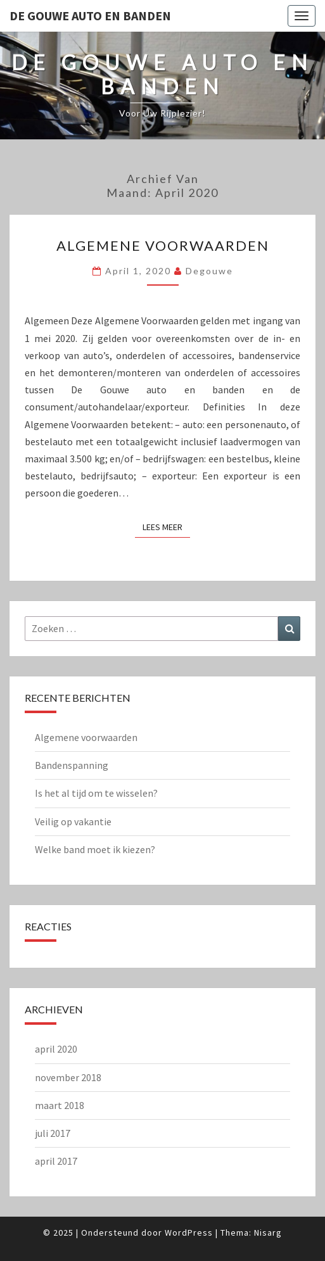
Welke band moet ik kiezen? (95, 849)
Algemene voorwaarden (162, 245)
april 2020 (56, 1048)
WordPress (189, 1232)
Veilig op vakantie (73, 821)
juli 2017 (52, 1133)
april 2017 (56, 1161)
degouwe (209, 270)
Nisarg (268, 1232)
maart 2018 (59, 1105)
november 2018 (68, 1077)
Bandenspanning (71, 765)
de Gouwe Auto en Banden (90, 15)
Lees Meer (166, 526)
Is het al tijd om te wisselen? (96, 793)
